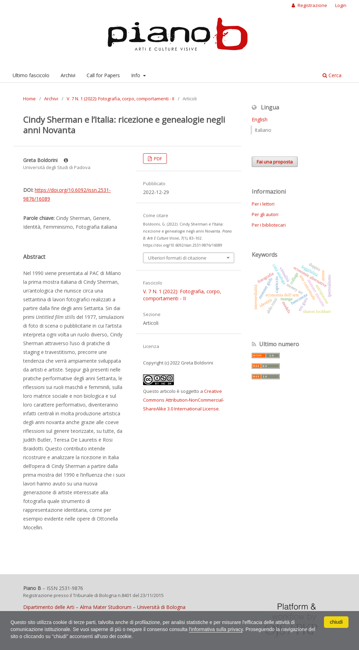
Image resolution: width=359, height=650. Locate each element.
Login (340, 5)
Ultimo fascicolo (31, 75)
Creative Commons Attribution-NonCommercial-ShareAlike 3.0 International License (183, 400)
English (259, 119)
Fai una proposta (275, 162)
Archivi (68, 75)
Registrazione (312, 5)
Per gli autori (265, 214)
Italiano (263, 130)
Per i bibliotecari (269, 225)
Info (136, 75)
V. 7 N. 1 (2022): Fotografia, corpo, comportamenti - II (120, 98)
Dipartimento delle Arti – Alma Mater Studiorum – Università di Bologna (104, 607)
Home (29, 98)
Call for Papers (103, 75)
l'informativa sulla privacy (216, 629)
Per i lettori (263, 204)
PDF (157, 158)
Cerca (332, 75)
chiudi (336, 622)
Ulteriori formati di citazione (177, 258)
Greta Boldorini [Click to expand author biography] (45, 160)
